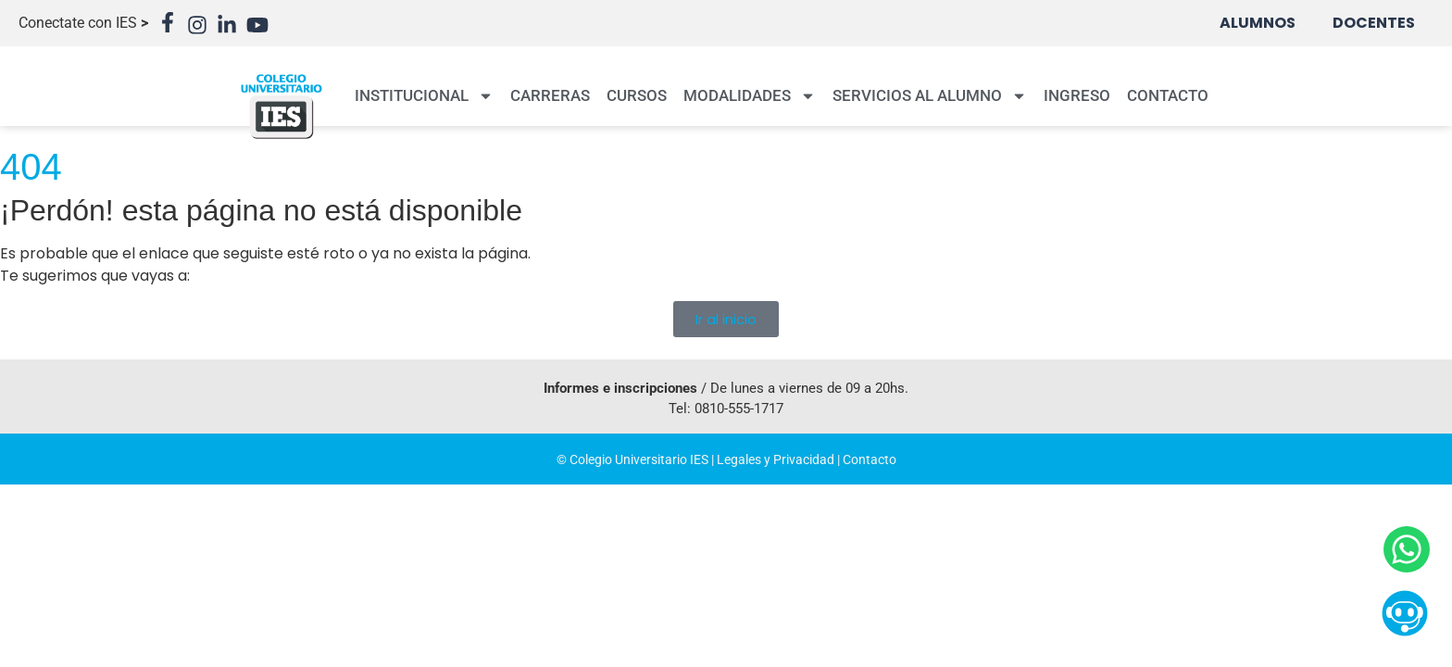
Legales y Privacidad (775, 459)
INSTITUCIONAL (424, 96)
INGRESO (1077, 95)
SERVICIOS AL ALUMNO (929, 96)
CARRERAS (550, 95)
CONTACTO (1167, 95)
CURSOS (637, 95)
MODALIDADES (749, 96)
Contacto (869, 459)
